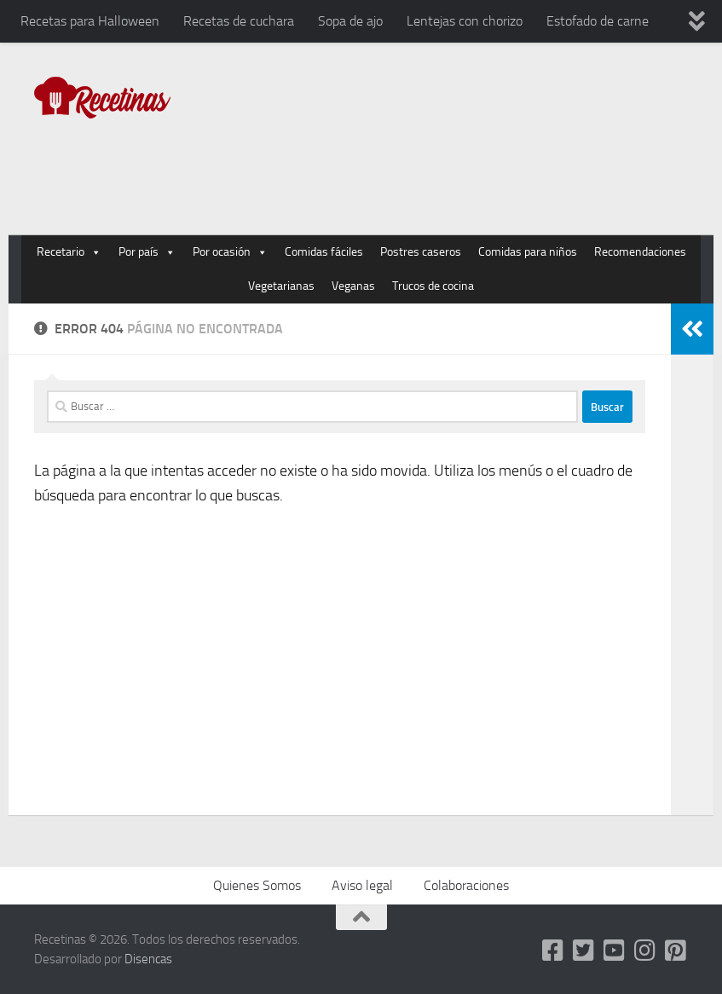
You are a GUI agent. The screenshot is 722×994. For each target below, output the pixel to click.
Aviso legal (362, 885)
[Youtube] (615, 950)
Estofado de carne (597, 21)
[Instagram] (645, 950)
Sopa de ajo (350, 21)
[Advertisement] (377, 165)
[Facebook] (553, 950)
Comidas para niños (527, 252)
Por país (147, 252)
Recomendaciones (640, 252)
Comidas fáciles (324, 252)
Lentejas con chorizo (465, 21)
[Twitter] (584, 950)
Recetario (69, 252)
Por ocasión (230, 252)
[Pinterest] (676, 950)
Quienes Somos (257, 885)
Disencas (148, 959)
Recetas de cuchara (238, 21)
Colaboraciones (466, 885)
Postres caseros (420, 252)
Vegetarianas (281, 286)
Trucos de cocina (433, 286)
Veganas (353, 286)
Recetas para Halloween (89, 21)
